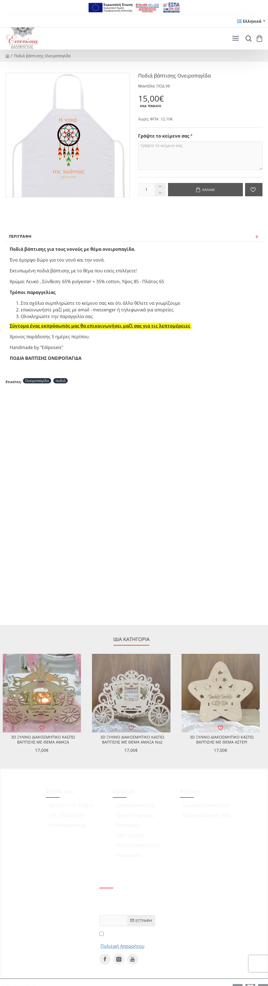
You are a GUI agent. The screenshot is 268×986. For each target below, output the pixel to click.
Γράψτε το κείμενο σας (163, 136)
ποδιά (60, 380)
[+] (160, 186)
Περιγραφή (20, 236)
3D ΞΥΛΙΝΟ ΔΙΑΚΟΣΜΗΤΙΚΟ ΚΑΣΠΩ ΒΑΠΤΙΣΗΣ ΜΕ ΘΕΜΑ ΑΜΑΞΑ (43, 740)
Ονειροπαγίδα (37, 380)
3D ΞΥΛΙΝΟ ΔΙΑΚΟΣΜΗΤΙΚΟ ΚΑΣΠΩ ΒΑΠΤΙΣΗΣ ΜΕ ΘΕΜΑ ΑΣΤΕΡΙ (222, 740)
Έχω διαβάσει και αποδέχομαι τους (122, 939)
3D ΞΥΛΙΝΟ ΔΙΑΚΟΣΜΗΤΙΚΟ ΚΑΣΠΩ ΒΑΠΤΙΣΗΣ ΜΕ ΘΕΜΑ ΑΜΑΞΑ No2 (132, 740)
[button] (205, 189)
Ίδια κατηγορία (131, 639)
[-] (160, 193)
